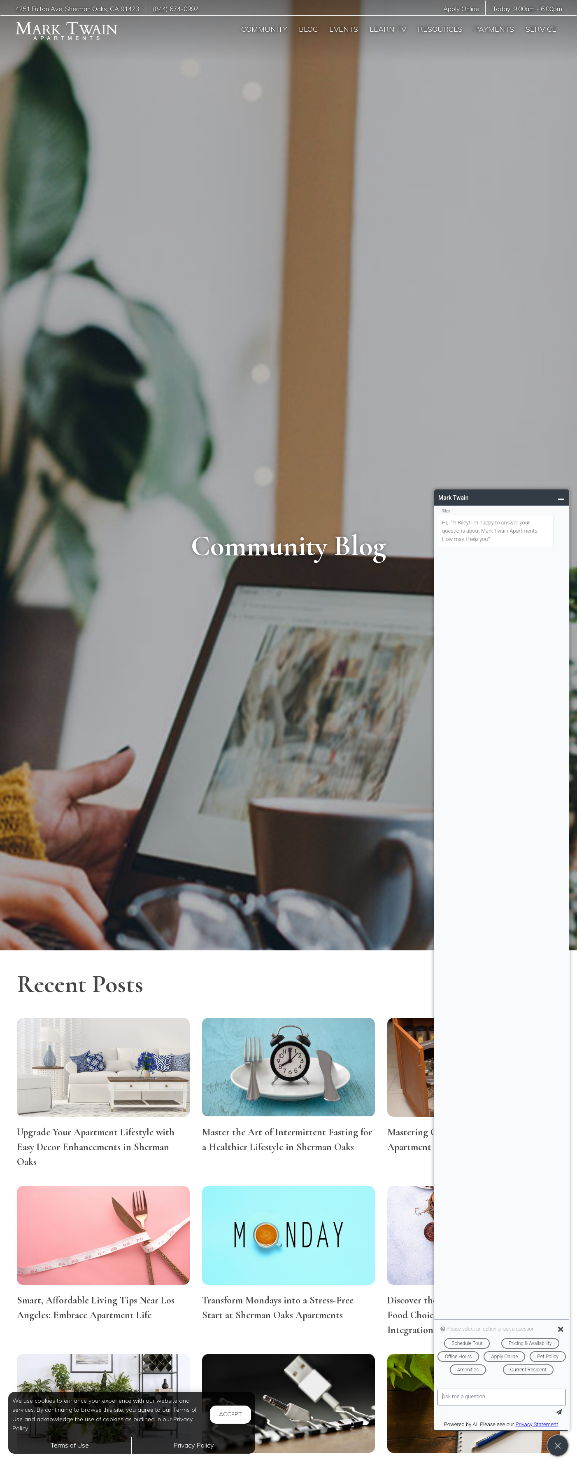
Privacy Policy (193, 1445)
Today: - (527, 9)
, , (77, 9)
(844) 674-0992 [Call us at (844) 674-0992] (175, 9)
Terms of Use (70, 1445)
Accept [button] (230, 1414)
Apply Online (461, 9)
